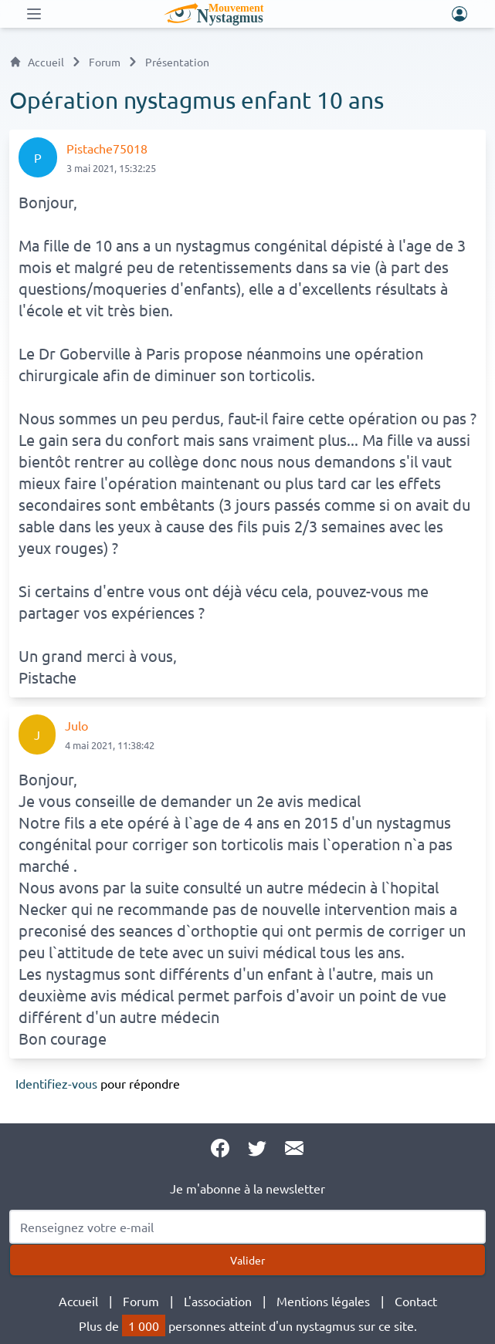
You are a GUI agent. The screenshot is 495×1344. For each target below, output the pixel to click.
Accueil (36, 62)
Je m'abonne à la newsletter (247, 1188)
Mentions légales (323, 1301)
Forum (104, 62)
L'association (218, 1301)
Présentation (177, 62)
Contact (416, 1301)
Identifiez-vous (56, 1083)
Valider (247, 1260)
